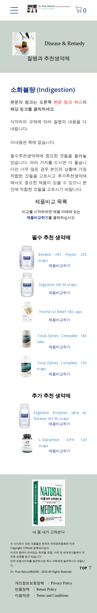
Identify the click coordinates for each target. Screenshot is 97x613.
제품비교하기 (59, 265)
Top (85, 568)
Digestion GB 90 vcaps (58, 284)
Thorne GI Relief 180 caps (60, 311)
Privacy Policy (61, 583)
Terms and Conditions (52, 596)
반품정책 (22, 589)
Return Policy (46, 589)
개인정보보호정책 (29, 583)
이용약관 (22, 596)
